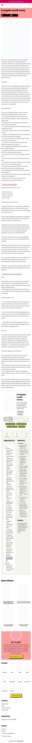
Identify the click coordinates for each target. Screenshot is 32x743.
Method (17, 435)
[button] (13, 446)
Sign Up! (4, 719)
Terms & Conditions (6, 708)
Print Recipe (14, 15)
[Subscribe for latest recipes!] (16, 1)
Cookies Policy (5, 710)
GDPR (3, 706)
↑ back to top (16, 695)
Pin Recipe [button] (20, 414)
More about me (15, 656)
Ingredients (7, 435)
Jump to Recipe (6, 15)
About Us (4, 729)
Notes (26, 435)
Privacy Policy (5, 704)
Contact (3, 731)
